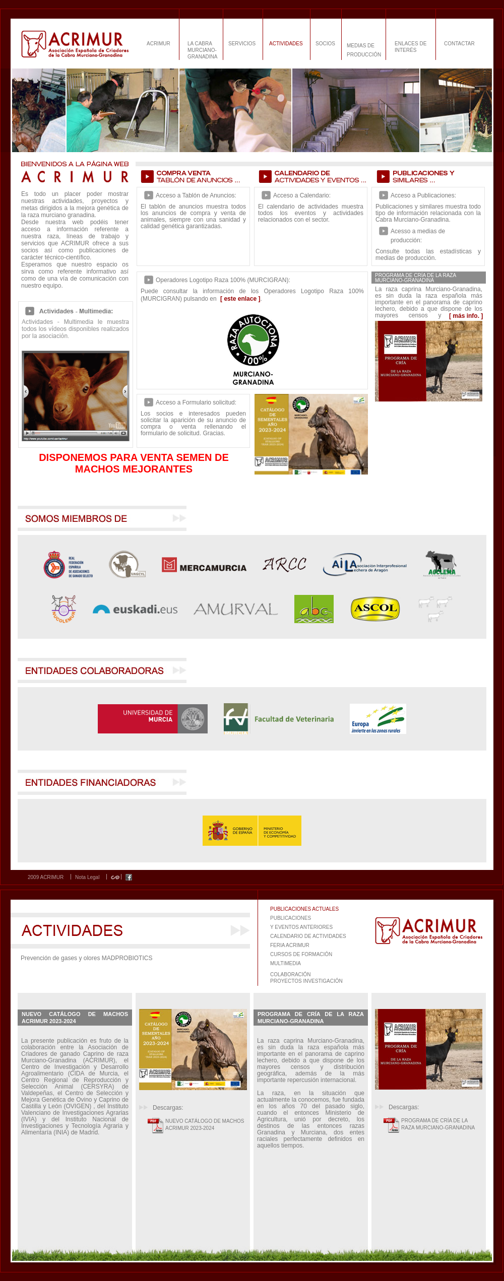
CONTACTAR (459, 43)
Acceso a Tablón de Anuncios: (196, 195)
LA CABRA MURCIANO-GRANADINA (202, 50)
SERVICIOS (242, 43)
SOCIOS (325, 43)
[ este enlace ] (240, 298)
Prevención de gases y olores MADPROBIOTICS (86, 958)
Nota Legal (87, 877)
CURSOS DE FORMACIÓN (301, 954)
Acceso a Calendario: (302, 195)
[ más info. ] (466, 315)
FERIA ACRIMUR (289, 945)
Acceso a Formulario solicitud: (196, 402)
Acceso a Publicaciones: (423, 195)
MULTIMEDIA (285, 963)
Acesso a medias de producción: (418, 236)
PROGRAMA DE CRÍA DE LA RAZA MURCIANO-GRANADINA (438, 1124)
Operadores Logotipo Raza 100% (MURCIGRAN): (223, 280)
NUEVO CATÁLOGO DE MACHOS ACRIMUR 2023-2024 (204, 1124)
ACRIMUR (158, 43)
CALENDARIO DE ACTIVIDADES (308, 936)
